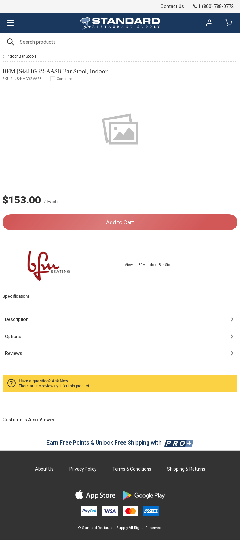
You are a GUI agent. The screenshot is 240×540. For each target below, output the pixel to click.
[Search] (120, 42)
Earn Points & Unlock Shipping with (120, 442)
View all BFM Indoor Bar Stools (150, 265)
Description (16, 319)
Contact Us (172, 6)
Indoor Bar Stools (22, 56)
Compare (64, 79)
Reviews (13, 353)
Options (13, 336)
